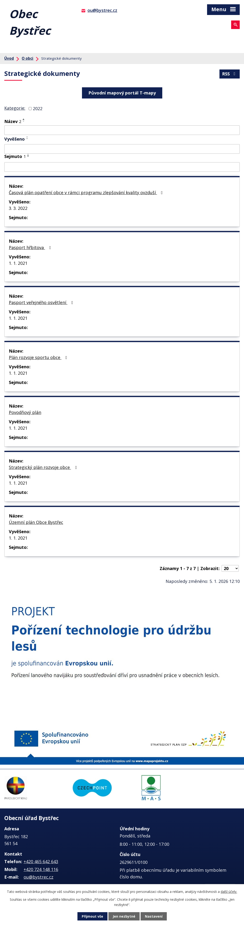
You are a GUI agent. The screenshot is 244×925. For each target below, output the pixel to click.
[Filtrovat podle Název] (122, 130)
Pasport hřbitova (31, 247)
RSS (229, 74)
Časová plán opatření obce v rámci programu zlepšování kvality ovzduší (87, 192)
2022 (37, 108)
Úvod (9, 58)
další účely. (229, 891)
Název (12, 121)
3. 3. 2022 (18, 208)
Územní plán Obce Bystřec (36, 522)
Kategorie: (14, 108)
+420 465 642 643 (41, 861)
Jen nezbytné (124, 916)
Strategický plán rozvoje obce (44, 467)
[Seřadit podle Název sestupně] (23, 121)
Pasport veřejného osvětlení (42, 302)
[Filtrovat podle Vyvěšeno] (122, 149)
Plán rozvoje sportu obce (39, 357)
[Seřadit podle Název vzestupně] (23, 119)
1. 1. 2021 (18, 263)
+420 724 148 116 (41, 869)
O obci (27, 58)
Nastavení (154, 916)
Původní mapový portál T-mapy (122, 93)
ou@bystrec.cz (102, 10)
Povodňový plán (25, 412)
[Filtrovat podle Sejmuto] (122, 167)
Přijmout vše (92, 916)
